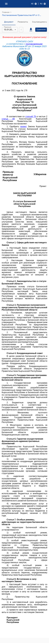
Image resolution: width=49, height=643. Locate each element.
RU (43, 4)
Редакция (7, 27)
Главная (5, 12)
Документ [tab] (9, 22)
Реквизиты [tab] (23, 22)
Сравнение (41, 30)
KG (34, 4)
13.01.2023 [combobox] (9, 29)
